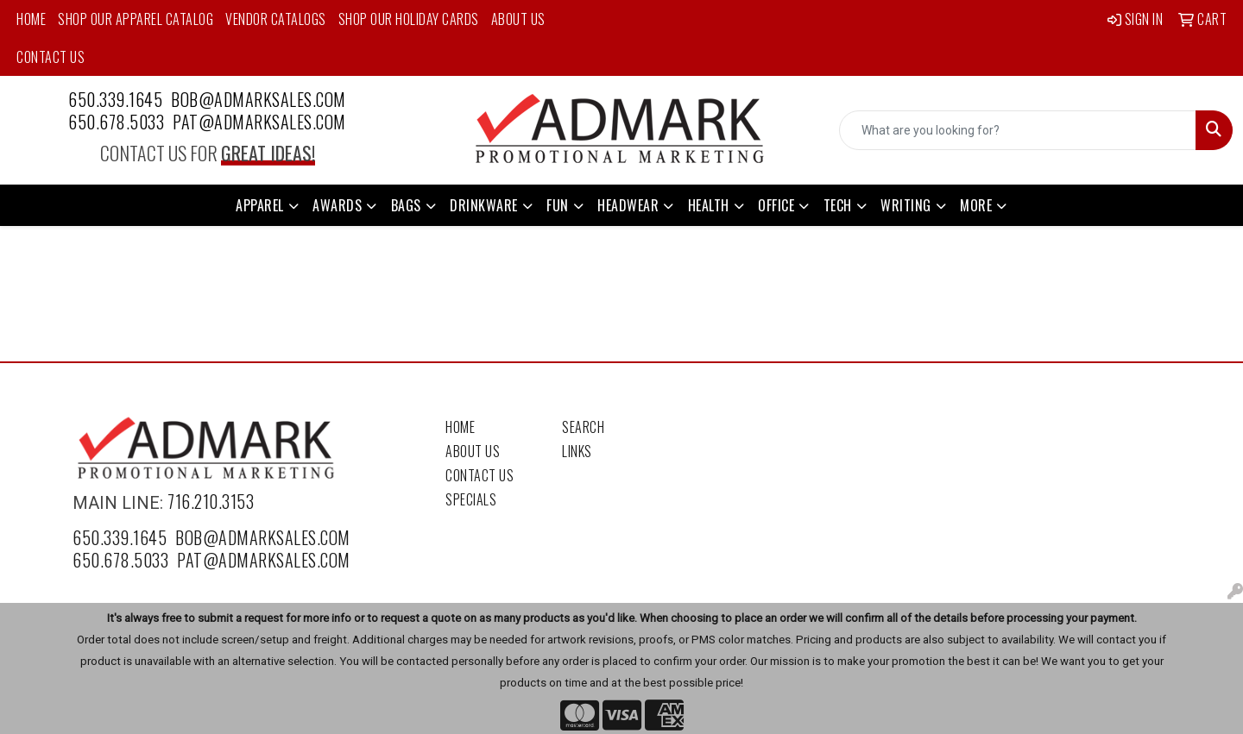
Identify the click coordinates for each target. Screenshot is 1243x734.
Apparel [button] (260, 205)
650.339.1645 (115, 99)
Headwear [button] (628, 205)
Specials (470, 499)
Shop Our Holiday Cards (408, 19)
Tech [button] (837, 205)
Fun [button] (557, 205)
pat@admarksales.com (259, 122)
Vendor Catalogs (275, 19)
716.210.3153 (210, 501)
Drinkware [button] (484, 205)
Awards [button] (337, 205)
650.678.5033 (116, 122)
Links (577, 451)
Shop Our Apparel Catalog (135, 19)
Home (31, 19)
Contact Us (50, 57)
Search (583, 427)
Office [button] (776, 205)
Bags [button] (406, 205)
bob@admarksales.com (258, 99)
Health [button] (708, 205)
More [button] (976, 205)
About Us (518, 19)
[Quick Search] (1017, 130)
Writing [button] (905, 205)
